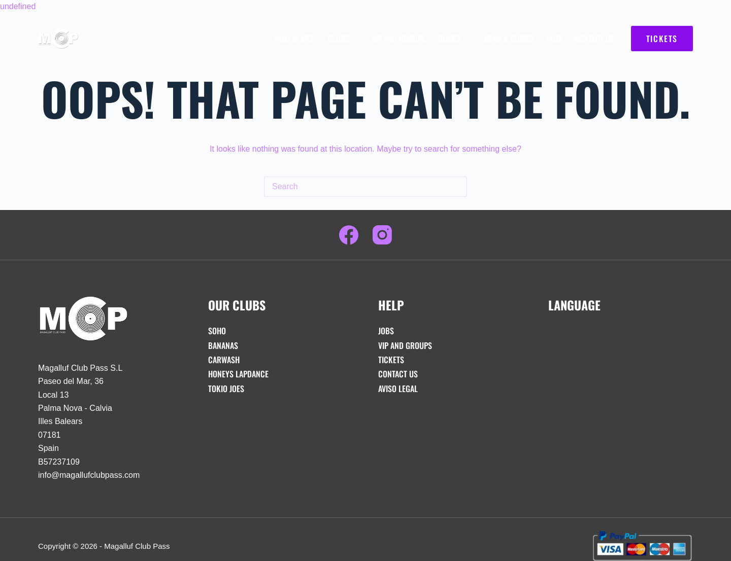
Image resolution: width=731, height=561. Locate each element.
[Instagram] (382, 234)
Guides (456, 38)
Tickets (391, 360)
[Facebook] (348, 234)
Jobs (386, 331)
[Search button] (457, 187)
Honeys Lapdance (238, 374)
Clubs (345, 38)
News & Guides (509, 38)
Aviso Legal (398, 388)
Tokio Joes (226, 388)
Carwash (224, 360)
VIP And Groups (398, 38)
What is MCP (294, 38)
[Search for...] (355, 187)
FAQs (554, 38)
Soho (217, 331)
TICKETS (662, 38)
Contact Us (594, 38)
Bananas (223, 345)
